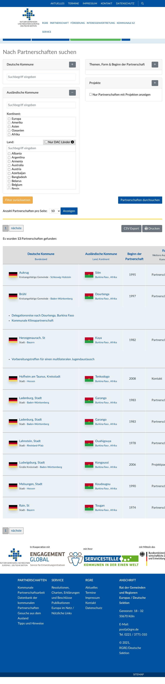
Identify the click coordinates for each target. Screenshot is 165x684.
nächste (16, 235)
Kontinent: (14, 120)
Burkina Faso (102, 284)
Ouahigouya (103, 448)
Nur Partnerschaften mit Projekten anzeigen (120, 101)
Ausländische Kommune (101, 260)
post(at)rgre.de (128, 636)
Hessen (31, 388)
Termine (73, 3)
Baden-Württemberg (61, 306)
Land (95, 266)
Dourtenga (102, 301)
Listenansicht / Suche (50, 44)
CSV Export (131, 235)
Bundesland (41, 266)
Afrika (113, 284)
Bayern (30, 349)
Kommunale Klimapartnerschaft (32, 327)
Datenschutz (125, 3)
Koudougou (102, 491)
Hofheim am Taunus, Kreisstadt (39, 383)
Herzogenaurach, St (32, 344)
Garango (100, 405)
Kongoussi (102, 469)
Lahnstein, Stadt (30, 448)
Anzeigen (69, 218)
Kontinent (104, 266)
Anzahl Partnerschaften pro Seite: (25, 217)
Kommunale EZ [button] (126, 23)
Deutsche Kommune (40, 260)
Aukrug (24, 279)
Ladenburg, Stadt (30, 405)
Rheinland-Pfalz (35, 452)
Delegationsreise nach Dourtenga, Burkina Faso (43, 322)
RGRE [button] (45, 23)
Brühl (22, 301)
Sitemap (138, 681)
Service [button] (46, 32)
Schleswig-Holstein (60, 284)
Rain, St (24, 512)
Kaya (98, 344)
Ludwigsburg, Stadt (32, 469)
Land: (10, 148)
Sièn (98, 279)
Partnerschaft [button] (59, 23)
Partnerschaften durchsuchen (140, 207)
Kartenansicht (16, 44)
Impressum (90, 3)
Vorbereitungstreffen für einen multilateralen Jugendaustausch (53, 366)
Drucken (152, 235)
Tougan (100, 512)
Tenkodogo (102, 383)
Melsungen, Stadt (30, 491)
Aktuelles (57, 3)
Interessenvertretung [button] (101, 23)
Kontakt (106, 3)
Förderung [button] (78, 23)
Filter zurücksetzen (17, 207)
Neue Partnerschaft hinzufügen (95, 44)
